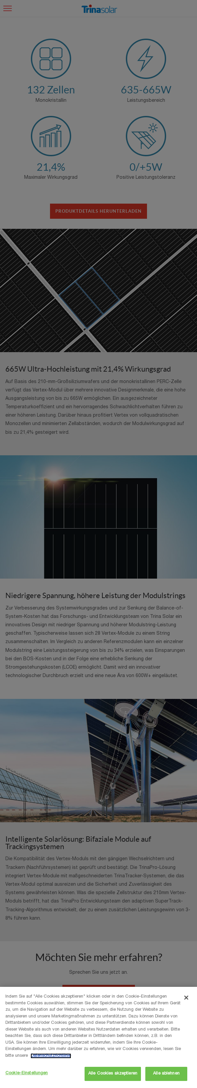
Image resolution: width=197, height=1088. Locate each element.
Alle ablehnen (166, 1074)
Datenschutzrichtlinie (51, 1056)
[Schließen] (186, 997)
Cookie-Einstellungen (26, 1073)
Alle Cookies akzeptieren (112, 1074)
